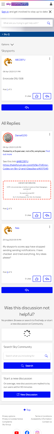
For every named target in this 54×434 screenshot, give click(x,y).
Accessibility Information (41, 419)
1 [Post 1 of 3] (7, 89)
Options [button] (5, 44)
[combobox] (24, 23)
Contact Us (47, 422)
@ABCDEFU (22, 161)
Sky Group (6, 424)
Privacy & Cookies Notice (12, 419)
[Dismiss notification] (50, 12)
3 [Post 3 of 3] (7, 272)
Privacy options (8, 416)
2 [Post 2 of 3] (7, 208)
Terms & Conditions (43, 416)
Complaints (7, 422)
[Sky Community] (17, 4)
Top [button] (28, 409)
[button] (49, 58)
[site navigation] (3, 4)
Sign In (50, 5)
